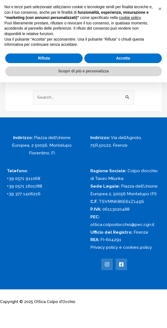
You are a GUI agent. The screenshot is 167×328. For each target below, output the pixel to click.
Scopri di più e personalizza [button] (83, 71)
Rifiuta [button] (44, 58)
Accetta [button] (123, 58)
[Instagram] (107, 264)
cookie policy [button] (130, 17)
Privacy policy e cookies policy (121, 247)
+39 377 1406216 (24, 193)
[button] (160, 8)
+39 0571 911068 (23, 178)
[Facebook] (121, 264)
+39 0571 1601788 (24, 186)
